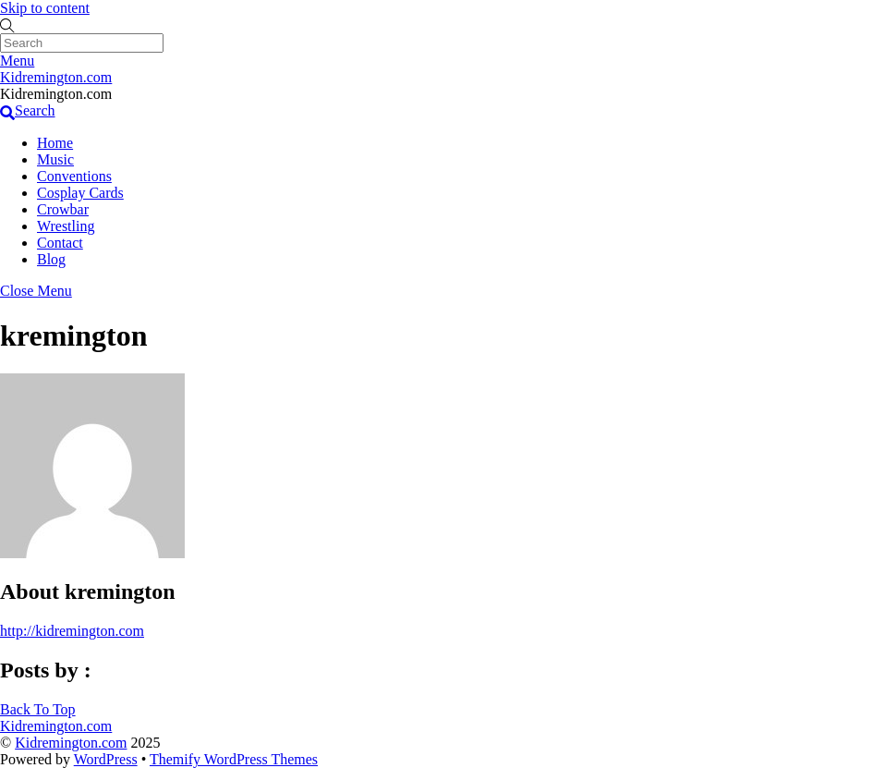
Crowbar (63, 209)
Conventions (74, 176)
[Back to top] (38, 709)
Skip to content (45, 8)
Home (55, 143)
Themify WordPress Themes (234, 759)
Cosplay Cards (80, 193)
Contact (60, 242)
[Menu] (17, 60)
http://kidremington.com (72, 631)
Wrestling (65, 226)
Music (55, 159)
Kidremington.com (71, 742)
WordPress (106, 759)
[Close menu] (36, 291)
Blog (51, 259)
